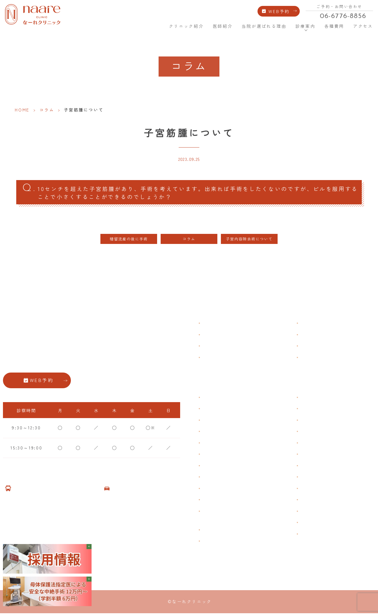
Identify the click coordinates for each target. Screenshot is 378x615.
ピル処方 (311, 444)
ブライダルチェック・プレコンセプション (228, 515)
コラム (46, 110)
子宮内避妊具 (316, 467)
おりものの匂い (220, 455)
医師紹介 (222, 25)
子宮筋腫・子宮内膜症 (228, 421)
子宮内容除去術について (249, 240)
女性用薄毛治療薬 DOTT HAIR (238, 542)
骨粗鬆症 (213, 489)
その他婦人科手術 (321, 489)
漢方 (306, 410)
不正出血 (213, 398)
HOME (156, 24)
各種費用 (333, 25)
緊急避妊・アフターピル (328, 455)
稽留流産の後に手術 (129, 240)
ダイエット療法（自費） (328, 535)
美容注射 (311, 501)
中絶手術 (311, 478)
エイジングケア (318, 433)
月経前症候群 (218, 444)
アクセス (362, 25)
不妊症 (308, 398)
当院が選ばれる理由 (263, 25)
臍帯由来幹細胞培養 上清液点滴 (239, 531)
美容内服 (311, 512)
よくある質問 (316, 324)
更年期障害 (215, 478)
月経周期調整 (218, 433)
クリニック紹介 (186, 25)
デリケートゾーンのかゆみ (233, 467)
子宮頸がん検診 (318, 524)
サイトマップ (316, 358)
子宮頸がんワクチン (323, 421)
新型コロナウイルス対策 (328, 347)
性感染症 (213, 501)
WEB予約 (279, 10)
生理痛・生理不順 (223, 410)
